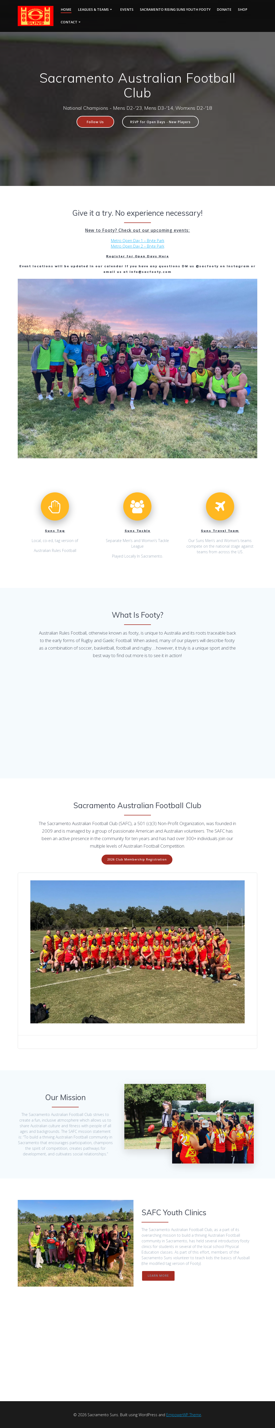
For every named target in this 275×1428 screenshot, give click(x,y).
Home (66, 9)
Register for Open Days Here (137, 256)
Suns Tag (55, 531)
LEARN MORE (158, 1275)
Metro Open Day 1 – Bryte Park (137, 240)
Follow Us (95, 122)
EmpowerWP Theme (183, 1414)
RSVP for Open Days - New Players (160, 122)
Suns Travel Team (220, 531)
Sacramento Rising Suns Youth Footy (175, 9)
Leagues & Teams (93, 9)
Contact (69, 22)
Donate (224, 9)
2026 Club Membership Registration (137, 859)
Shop (242, 9)
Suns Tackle (138, 531)
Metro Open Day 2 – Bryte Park (137, 246)
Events (126, 9)
